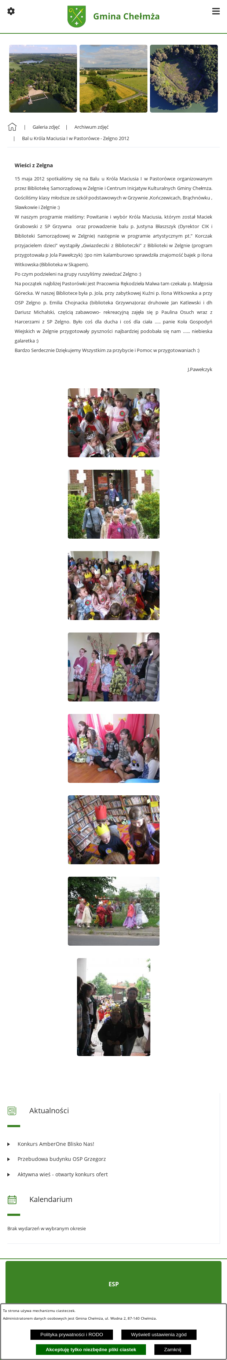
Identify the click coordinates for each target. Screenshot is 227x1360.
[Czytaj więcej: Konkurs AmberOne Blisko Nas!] (113, 1143)
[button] (11, 11)
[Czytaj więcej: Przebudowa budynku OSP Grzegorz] (113, 1158)
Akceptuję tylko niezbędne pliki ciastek (91, 1349)
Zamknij (173, 1349)
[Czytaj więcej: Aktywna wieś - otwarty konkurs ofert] (113, 1174)
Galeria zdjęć (46, 127)
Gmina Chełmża (126, 16)
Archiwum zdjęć (91, 127)
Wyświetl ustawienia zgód (159, 1334)
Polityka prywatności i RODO (71, 1334)
